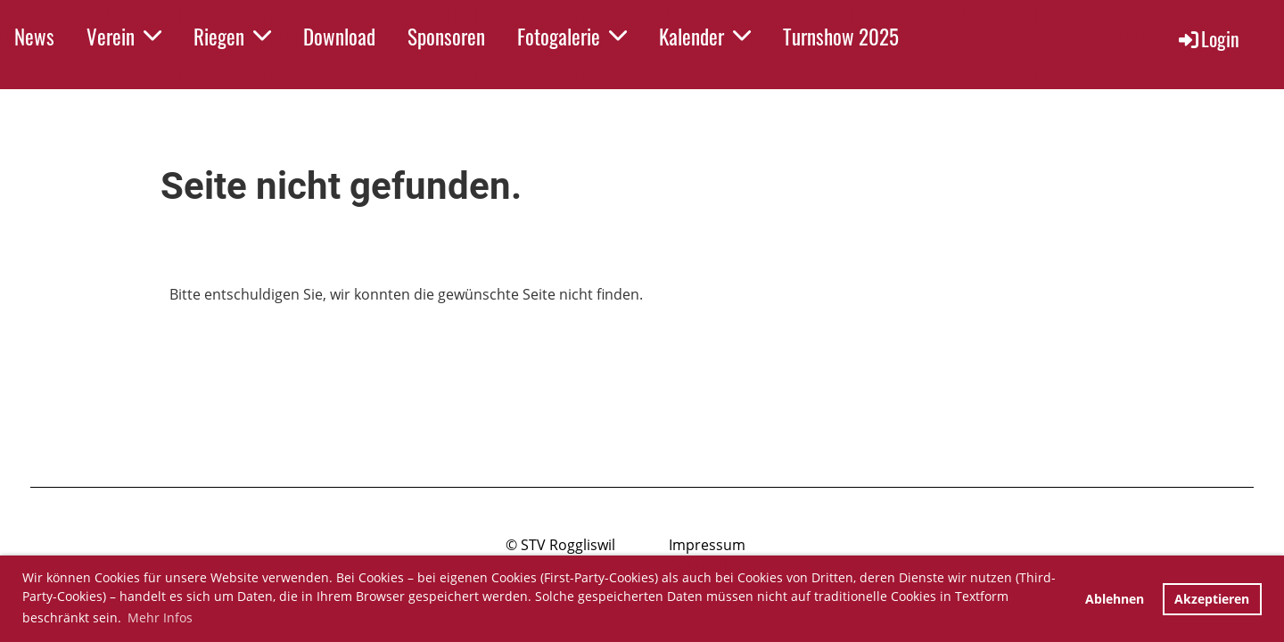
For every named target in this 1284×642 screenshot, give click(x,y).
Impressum (707, 545)
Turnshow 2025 (841, 36)
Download (339, 36)
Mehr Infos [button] (160, 617)
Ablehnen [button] (1114, 598)
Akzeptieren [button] (1211, 598)
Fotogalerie (572, 36)
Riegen (232, 36)
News (34, 36)
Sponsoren (446, 36)
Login (1207, 38)
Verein (123, 36)
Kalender (705, 36)
